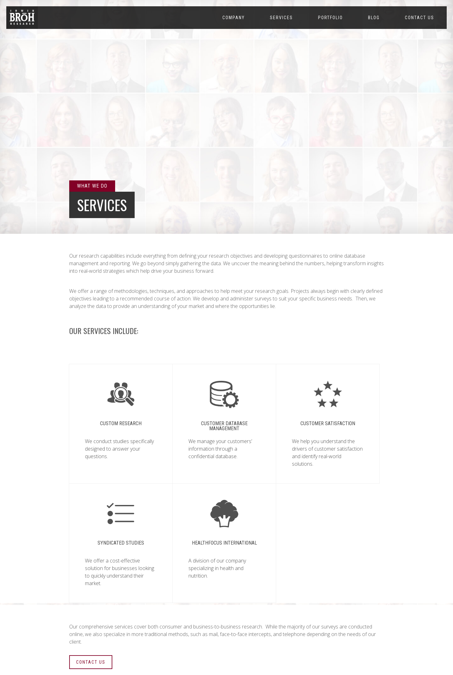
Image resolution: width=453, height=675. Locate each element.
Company (233, 17)
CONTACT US (90, 662)
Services (281, 17)
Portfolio (330, 17)
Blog (374, 17)
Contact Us (419, 17)
